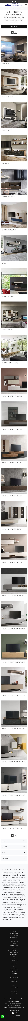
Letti (14, 966)
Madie (14, 947)
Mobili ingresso (14, 954)
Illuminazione (14, 979)
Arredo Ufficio (14, 987)
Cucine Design (14, 933)
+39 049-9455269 (15, 1006)
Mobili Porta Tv (20, 8)
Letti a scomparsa (14, 970)
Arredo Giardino (14, 994)
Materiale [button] (4, 847)
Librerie (14, 943)
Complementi (14, 981)
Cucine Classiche (14, 937)
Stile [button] (3, 852)
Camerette (14, 973)
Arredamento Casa (11, 8)
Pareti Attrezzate (14, 945)
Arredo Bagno (14, 960)
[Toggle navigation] (26, 4)
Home (5, 8)
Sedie (14, 958)
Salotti (14, 949)
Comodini (14, 968)
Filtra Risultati (14, 26)
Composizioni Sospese (14, 950)
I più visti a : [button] (5, 858)
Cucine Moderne (14, 935)
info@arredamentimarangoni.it (16, 1007)
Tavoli (14, 956)
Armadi (14, 971)
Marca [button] (3, 841)
